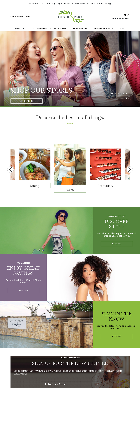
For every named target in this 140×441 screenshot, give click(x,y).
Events (70, 190)
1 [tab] (126, 98)
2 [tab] (129, 98)
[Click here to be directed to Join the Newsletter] (96, 384)
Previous (10, 169)
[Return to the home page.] (70, 16)
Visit (122, 28)
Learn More (26, 101)
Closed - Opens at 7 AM (20, 16)
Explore (116, 243)
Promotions (105, 186)
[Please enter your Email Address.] (70, 384)
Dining (34, 186)
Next (129, 169)
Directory (20, 28)
